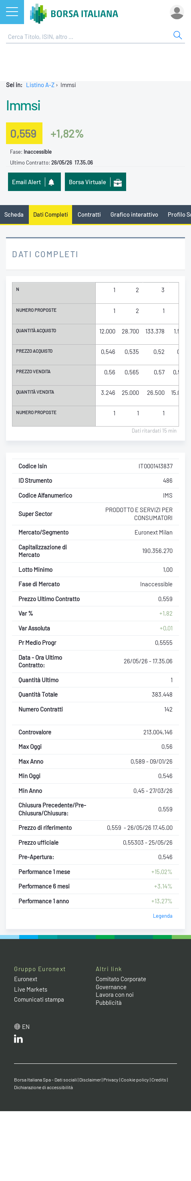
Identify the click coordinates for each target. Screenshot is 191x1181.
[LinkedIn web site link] (18, 1040)
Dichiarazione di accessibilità (43, 1087)
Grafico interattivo (134, 214)
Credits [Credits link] (158, 1079)
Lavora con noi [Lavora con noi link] (115, 994)
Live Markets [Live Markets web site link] (30, 989)
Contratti (89, 214)
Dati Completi (50, 214)
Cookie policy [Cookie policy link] (135, 1079)
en (26, 1026)
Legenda (163, 916)
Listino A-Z (40, 84)
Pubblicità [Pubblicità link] (109, 1002)
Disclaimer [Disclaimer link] (90, 1079)
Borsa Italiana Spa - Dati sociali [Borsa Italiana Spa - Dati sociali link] (45, 1079)
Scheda (14, 214)
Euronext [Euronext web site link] (25, 978)
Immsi (23, 104)
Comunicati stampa (39, 999)
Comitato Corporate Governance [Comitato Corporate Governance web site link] (121, 982)
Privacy (111, 1079)
